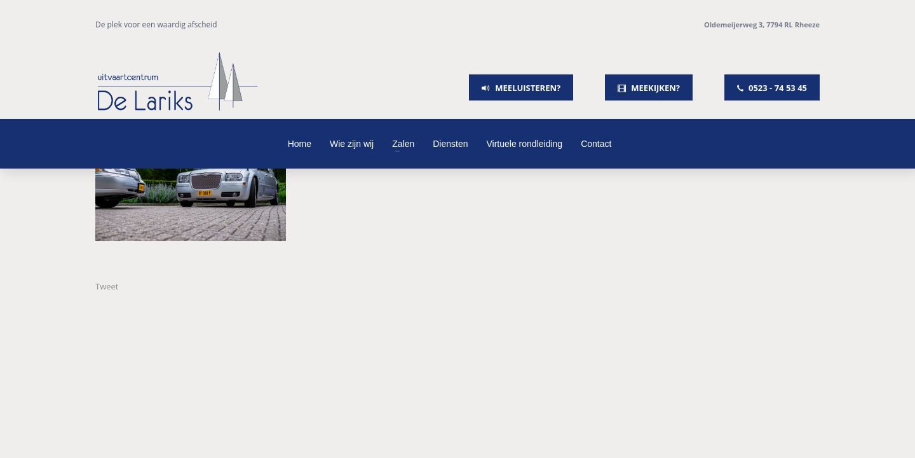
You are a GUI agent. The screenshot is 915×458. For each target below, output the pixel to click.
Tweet (106, 286)
